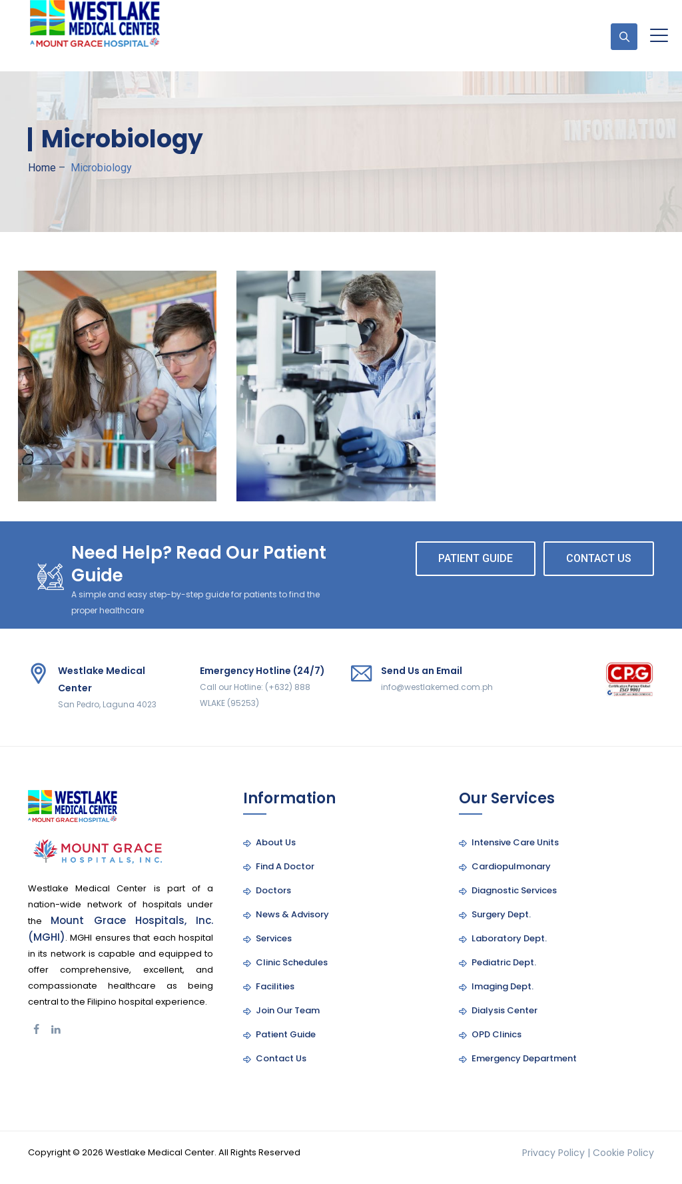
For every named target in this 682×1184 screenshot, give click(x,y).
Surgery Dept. (501, 914)
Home (42, 167)
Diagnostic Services (514, 890)
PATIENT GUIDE (475, 558)
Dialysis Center (504, 1010)
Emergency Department (524, 1058)
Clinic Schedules (292, 962)
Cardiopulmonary (511, 866)
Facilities (275, 986)
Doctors (273, 890)
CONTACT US (598, 558)
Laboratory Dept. (509, 938)
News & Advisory (292, 914)
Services (274, 938)
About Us (276, 842)
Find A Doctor (285, 866)
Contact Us (281, 1058)
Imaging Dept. (502, 986)
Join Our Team (288, 1010)
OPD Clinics (496, 1034)
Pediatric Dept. (504, 962)
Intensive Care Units (515, 842)
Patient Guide (286, 1034)
